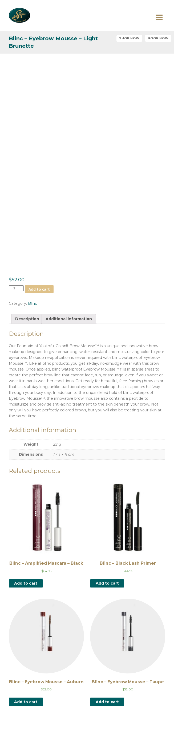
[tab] (27, 319)
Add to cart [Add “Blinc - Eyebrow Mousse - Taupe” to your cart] (107, 701)
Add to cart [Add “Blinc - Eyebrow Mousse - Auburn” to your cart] (25, 701)
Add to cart (39, 289)
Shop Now (129, 38)
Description (27, 318)
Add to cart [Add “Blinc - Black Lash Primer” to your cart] (107, 583)
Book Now (158, 38)
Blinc (32, 303)
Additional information (69, 318)
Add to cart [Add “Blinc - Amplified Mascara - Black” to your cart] (25, 583)
